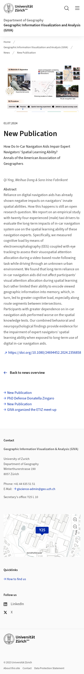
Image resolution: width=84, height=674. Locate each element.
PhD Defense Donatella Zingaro (30, 398)
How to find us (16, 579)
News (7, 53)
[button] (75, 519)
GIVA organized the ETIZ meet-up (31, 409)
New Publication (26, 53)
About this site (12, 668)
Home (7, 42)
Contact (27, 668)
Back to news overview (24, 372)
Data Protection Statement (49, 668)
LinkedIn (14, 604)
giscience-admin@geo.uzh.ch (36, 489)
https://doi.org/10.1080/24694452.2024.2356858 (44, 352)
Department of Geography (23, 20)
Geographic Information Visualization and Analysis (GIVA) (42, 28)
